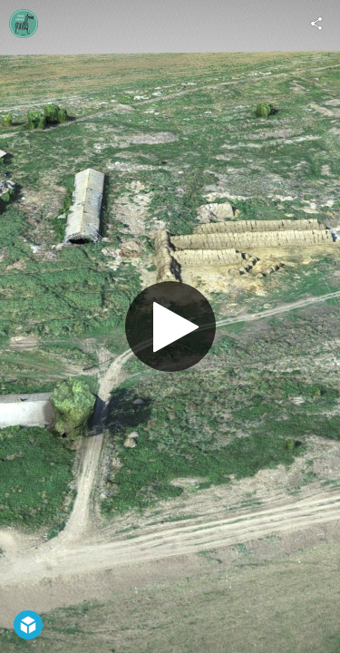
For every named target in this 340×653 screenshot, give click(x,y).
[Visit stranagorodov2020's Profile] (23, 23)
